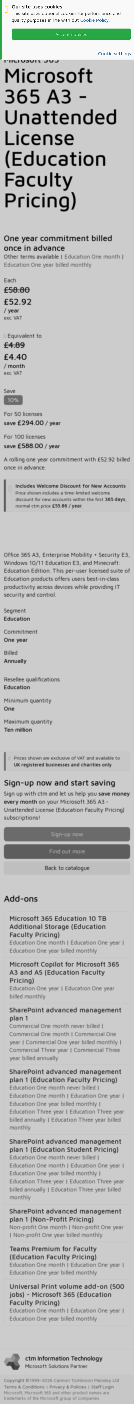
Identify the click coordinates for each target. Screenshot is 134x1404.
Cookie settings (114, 53)
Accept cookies (71, 34)
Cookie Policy (94, 20)
